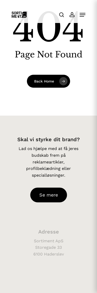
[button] (82, 14)
